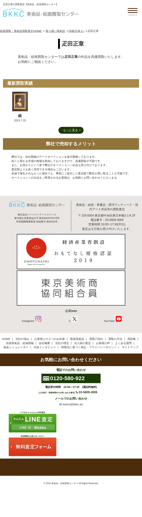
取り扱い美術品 (55, 31)
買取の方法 (115, 338)
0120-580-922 (67, 378)
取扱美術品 (77, 338)
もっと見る (70, 130)
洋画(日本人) (76, 31)
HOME (6, 338)
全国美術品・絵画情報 (20, 343)
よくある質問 (123, 343)
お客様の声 (103, 343)
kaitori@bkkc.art (73, 404)
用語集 (131, 338)
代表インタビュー (45, 347)
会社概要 (44, 343)
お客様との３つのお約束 (49, 338)
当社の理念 (62, 343)
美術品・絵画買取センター (64, 483)
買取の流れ (96, 338)
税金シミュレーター (16, 347)
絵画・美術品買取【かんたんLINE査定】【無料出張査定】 (41, 12)
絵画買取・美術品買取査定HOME (21, 31)
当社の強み (22, 338)
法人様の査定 (82, 343)
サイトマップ (130, 347)
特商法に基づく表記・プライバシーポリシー (89, 347)
